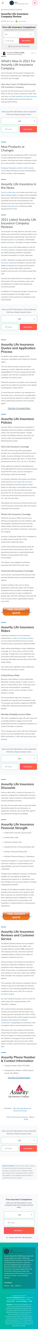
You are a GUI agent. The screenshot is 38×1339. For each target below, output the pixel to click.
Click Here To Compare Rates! (19, 408)
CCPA (30, 1301)
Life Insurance (13, 206)
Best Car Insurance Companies (13, 9)
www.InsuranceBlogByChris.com (15, 1297)
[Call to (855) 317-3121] (35, 3)
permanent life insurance (23, 482)
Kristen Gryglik (19, 52)
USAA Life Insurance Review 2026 (17, 1118)
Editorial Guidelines (8, 1166)
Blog (12, 1286)
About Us (6, 1286)
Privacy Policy (11, 1301)
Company (8, 1282)
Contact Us (18, 1286)
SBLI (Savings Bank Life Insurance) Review (22, 1109)
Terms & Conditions (21, 1301)
